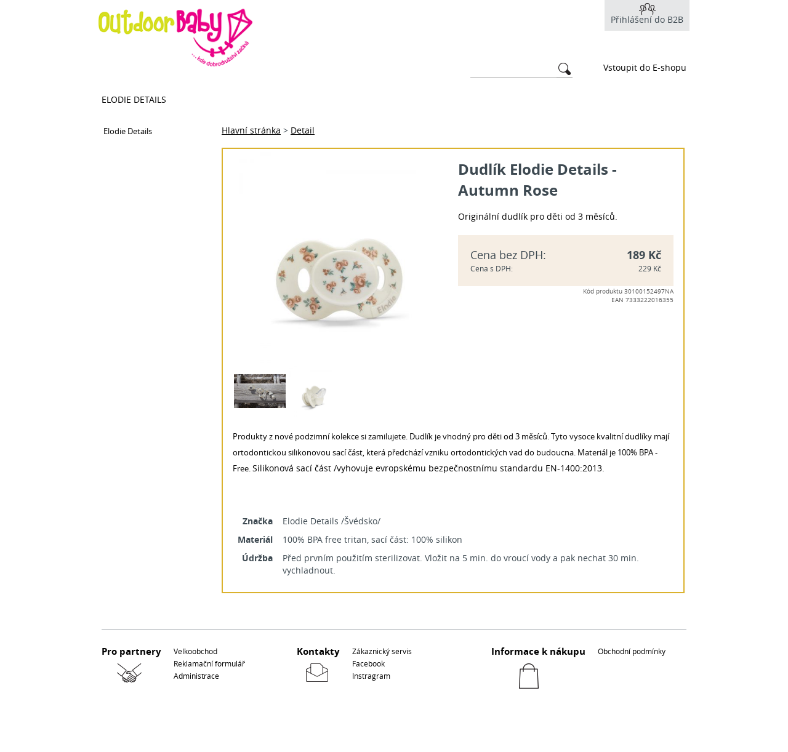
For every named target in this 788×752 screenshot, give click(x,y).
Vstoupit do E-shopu (644, 67)
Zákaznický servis (382, 651)
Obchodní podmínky (631, 651)
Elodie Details (134, 99)
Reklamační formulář (209, 663)
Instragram (371, 676)
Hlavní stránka (251, 130)
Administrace (196, 676)
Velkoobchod (195, 651)
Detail (303, 130)
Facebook (368, 663)
